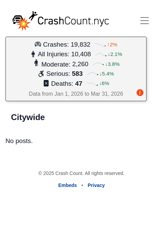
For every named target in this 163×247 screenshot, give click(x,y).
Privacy (96, 185)
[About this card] (140, 93)
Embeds (67, 185)
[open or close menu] (144, 21)
